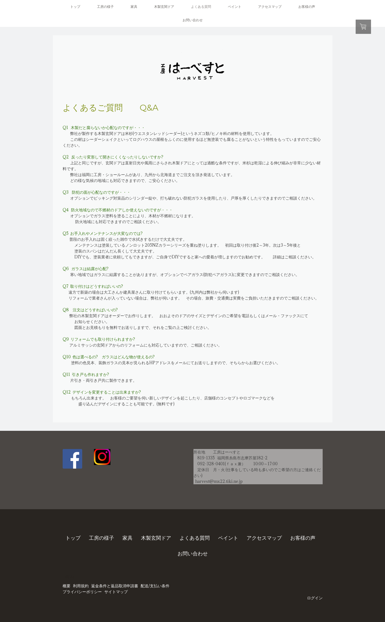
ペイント (234, 6)
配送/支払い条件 (155, 585)
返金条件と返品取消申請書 (114, 585)
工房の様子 (105, 6)
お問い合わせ (193, 20)
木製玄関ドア (164, 6)
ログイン (315, 597)
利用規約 (81, 585)
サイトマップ (116, 591)
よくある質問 (201, 6)
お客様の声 (306, 6)
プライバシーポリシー (82, 591)
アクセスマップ (270, 6)
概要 (66, 585)
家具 (134, 6)
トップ (75, 6)
